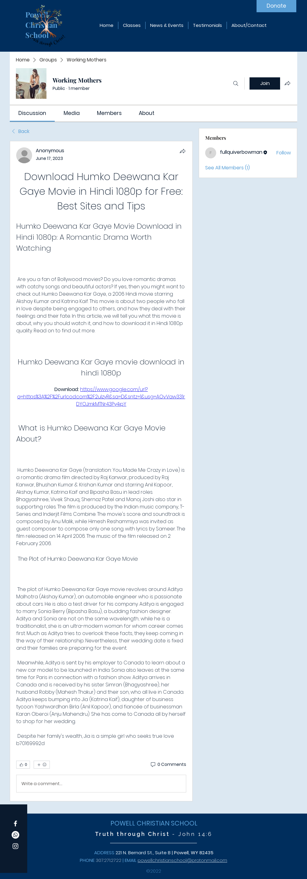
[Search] (235, 83)
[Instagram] (15, 846)
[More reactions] (42, 765)
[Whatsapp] (15, 835)
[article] (101, 471)
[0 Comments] (168, 765)
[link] (32, 113)
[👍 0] (23, 765)
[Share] (182, 151)
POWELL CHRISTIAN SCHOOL (154, 823)
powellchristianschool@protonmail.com (182, 860)
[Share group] (287, 83)
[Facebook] (15, 823)
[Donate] (276, 6)
